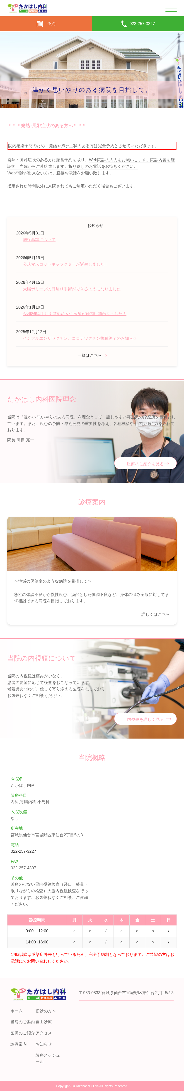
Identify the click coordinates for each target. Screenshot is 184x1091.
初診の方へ (46, 1011)
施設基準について (39, 239)
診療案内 (18, 1044)
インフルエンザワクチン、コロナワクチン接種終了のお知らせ (80, 338)
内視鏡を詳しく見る (145, 719)
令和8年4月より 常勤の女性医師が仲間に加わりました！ (74, 314)
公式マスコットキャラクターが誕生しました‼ (65, 264)
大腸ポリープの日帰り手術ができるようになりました (72, 289)
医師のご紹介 (22, 1033)
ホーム (16, 1011)
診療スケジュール (48, 1058)
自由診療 (44, 1022)
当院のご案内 (22, 1022)
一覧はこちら (89, 355)
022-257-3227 (23, 851)
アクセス (44, 1033)
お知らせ (44, 1044)
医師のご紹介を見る (145, 464)
